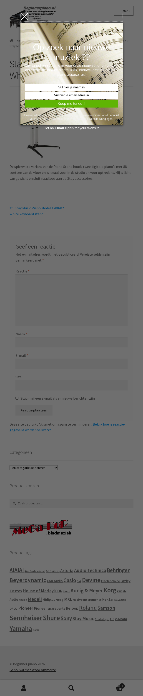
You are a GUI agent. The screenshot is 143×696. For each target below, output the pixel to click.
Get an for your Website (72, 128)
